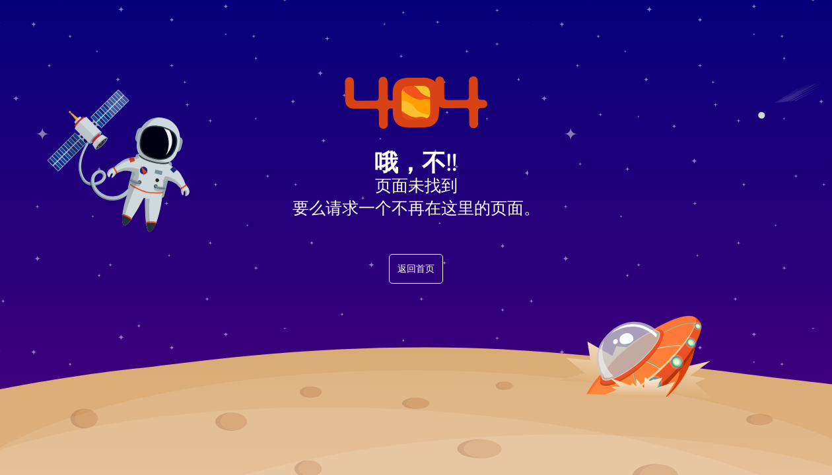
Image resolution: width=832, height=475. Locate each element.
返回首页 (416, 269)
